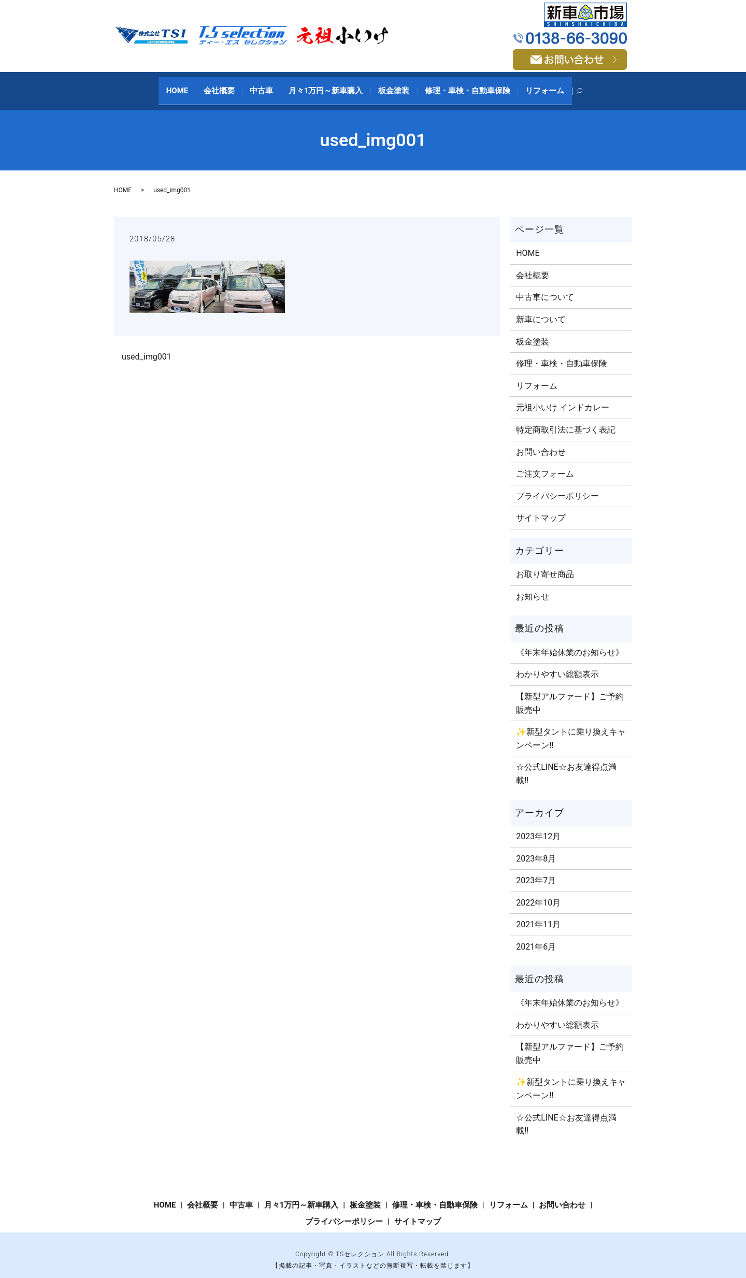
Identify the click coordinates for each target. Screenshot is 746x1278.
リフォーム (527, 85)
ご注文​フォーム (545, 463)
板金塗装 (388, 85)
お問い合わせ (541, 441)
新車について (541, 308)
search (564, 86)
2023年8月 (536, 848)
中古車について (545, 287)
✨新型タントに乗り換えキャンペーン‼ (571, 728)
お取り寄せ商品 (545, 564)
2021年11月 (538, 914)
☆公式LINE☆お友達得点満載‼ (566, 763)
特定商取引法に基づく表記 (565, 419)
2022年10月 (538, 892)
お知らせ (532, 586)
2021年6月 (536, 936)
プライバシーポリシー (557, 485)
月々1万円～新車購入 (326, 85)
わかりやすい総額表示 (557, 664)
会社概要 (231, 85)
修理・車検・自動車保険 (455, 85)
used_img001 (146, 346)
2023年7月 (536, 870)
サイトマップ (541, 507)
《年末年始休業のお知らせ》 (570, 642)
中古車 (267, 85)
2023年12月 (538, 825)
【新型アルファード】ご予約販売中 (570, 692)
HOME (195, 85)
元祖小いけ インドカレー (562, 397)
